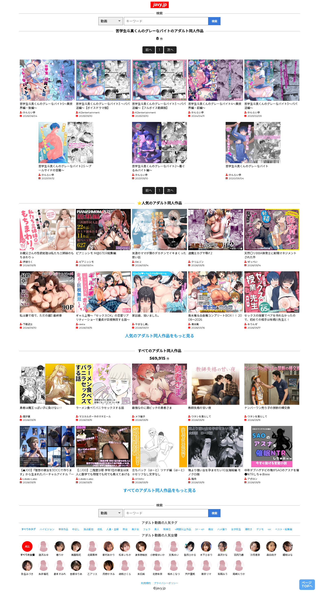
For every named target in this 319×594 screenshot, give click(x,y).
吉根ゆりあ (76, 568)
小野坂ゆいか (157, 548)
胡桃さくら (125, 568)
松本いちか (125, 548)
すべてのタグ (28, 529)
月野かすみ (109, 568)
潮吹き (248, 529)
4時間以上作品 (183, 529)
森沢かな (222, 548)
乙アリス (92, 568)
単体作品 (63, 529)
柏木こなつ (174, 568)
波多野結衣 (141, 548)
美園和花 (76, 548)
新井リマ (206, 568)
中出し (76, 529)
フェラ (146, 529)
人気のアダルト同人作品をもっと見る (159, 336)
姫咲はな (287, 548)
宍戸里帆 (190, 568)
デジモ (260, 529)
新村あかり (109, 548)
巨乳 (99, 529)
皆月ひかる (190, 548)
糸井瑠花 (43, 568)
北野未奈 (157, 568)
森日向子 (271, 548)
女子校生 (236, 529)
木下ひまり (206, 548)
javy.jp (160, 4)
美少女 (135, 529)
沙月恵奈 (255, 548)
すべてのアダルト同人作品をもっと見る (159, 491)
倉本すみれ (60, 568)
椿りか (60, 548)
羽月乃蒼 (239, 548)
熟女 (125, 529)
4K (269, 529)
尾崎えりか (239, 568)
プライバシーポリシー (166, 583)
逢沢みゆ (43, 548)
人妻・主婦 (112, 529)
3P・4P (199, 529)
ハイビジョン (47, 529)
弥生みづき (27, 568)
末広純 (141, 568)
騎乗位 (167, 529)
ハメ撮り (222, 529)
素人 (156, 529)
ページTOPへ (307, 584)
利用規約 (146, 583)
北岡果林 (92, 548)
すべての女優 (27, 548)
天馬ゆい (173, 548)
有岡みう (222, 568)
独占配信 (88, 529)
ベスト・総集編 (283, 529)
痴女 (210, 529)
